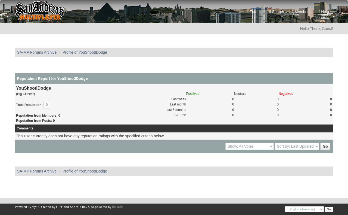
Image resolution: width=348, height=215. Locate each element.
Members (301, 12)
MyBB (35, 207)
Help (324, 12)
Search (276, 12)
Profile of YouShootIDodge (85, 52)
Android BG (78, 207)
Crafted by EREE (52, 207)
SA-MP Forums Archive (37, 52)
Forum (253, 12)
